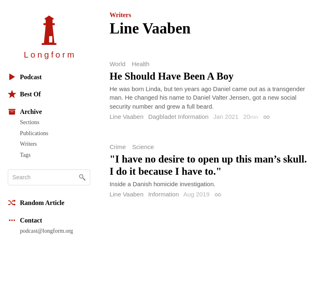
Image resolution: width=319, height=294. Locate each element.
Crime (117, 147)
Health (140, 64)
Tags (25, 154)
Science (143, 147)
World (117, 64)
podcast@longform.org (46, 230)
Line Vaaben (126, 116)
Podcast (25, 77)
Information (163, 194)
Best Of (24, 94)
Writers (28, 143)
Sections (30, 122)
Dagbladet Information (178, 116)
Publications (34, 133)
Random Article (36, 202)
